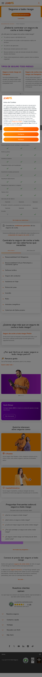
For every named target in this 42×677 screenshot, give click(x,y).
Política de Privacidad (29, 121)
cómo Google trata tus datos (23, 123)
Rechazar (21, 139)
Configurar (21, 134)
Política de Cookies (17, 121)
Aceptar (21, 129)
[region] (21, 119)
